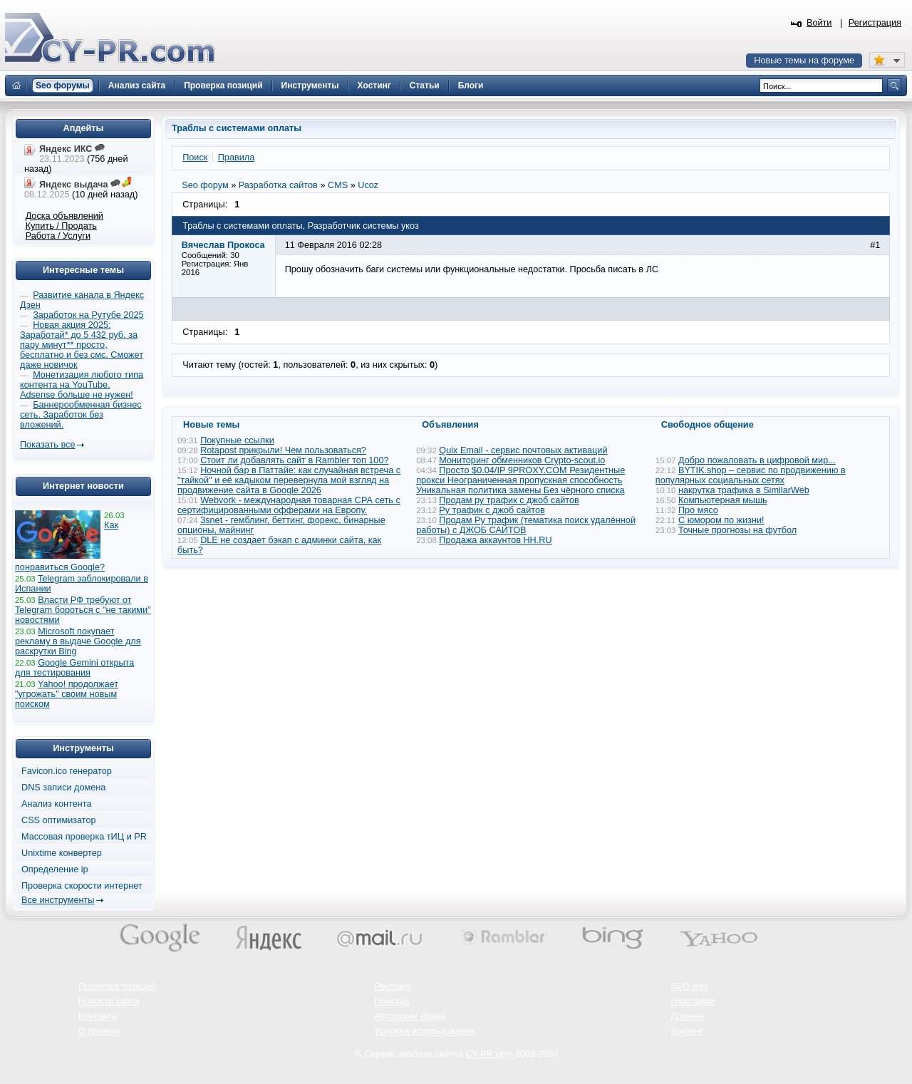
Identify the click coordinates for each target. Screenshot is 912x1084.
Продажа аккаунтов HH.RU (495, 540)
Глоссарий (692, 1001)
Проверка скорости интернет (81, 886)
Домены (687, 1016)
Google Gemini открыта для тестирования (74, 668)
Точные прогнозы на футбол (737, 530)
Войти (819, 23)
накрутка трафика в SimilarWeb (743, 490)
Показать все (47, 445)
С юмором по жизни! (721, 520)
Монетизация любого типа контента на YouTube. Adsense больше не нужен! (81, 385)
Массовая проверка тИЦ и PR (84, 837)
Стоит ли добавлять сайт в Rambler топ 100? (294, 460)
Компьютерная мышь (722, 500)
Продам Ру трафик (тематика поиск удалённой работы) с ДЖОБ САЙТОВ (526, 525)
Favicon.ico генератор (66, 771)
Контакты (98, 1016)
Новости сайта (109, 1001)
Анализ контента (56, 804)
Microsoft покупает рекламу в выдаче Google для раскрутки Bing (78, 641)
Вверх (826, 1034)
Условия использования (425, 1031)
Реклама (393, 986)
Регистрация (875, 23)
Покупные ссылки (237, 440)
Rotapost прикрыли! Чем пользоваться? (283, 450)
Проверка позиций (116, 986)
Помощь (392, 1001)
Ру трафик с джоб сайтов (491, 510)
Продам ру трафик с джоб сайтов (509, 500)
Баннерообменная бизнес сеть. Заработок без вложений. (81, 415)
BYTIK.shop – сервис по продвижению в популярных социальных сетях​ (751, 475)
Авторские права (410, 1016)
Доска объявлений (64, 216)
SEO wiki (688, 986)
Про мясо (698, 510)
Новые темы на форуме (804, 61)
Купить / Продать (61, 226)
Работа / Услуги (58, 236)
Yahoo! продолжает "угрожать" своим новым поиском (66, 694)
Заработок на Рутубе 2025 (88, 315)
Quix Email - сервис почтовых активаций (523, 450)
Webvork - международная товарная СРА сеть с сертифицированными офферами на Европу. (288, 505)
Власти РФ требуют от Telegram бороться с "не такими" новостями (83, 610)
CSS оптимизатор (58, 820)
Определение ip (54, 869)
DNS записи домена (63, 788)
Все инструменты (57, 900)
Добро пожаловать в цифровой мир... (757, 460)
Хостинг (686, 1031)
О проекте (99, 1031)
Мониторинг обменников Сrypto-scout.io (522, 460)
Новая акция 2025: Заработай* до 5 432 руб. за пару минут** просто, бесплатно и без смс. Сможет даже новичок (81, 345)
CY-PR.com (489, 1054)
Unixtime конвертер (61, 853)
